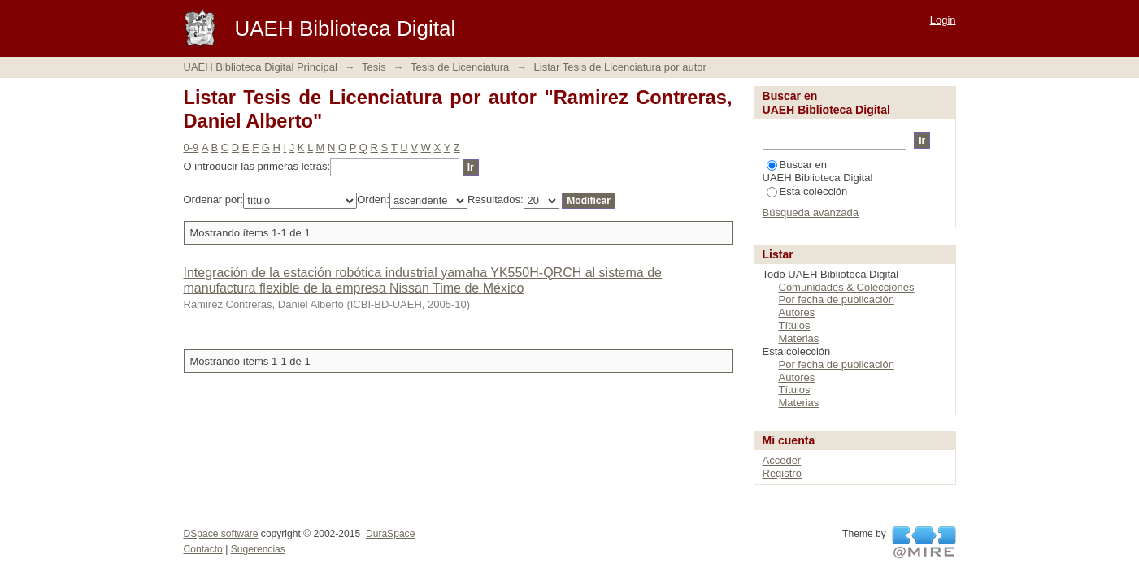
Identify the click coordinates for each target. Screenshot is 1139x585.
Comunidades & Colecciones (847, 287)
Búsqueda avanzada (811, 212)
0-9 (191, 147)
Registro (782, 473)
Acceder (782, 460)
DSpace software (221, 534)
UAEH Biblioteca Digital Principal (260, 67)
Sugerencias (258, 549)
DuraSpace (390, 534)
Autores (797, 312)
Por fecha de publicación (836, 299)
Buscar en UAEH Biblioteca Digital (818, 171)
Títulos (795, 325)
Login (943, 20)
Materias (799, 338)
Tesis (374, 67)
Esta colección (807, 191)
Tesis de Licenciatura (460, 67)
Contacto (203, 549)
